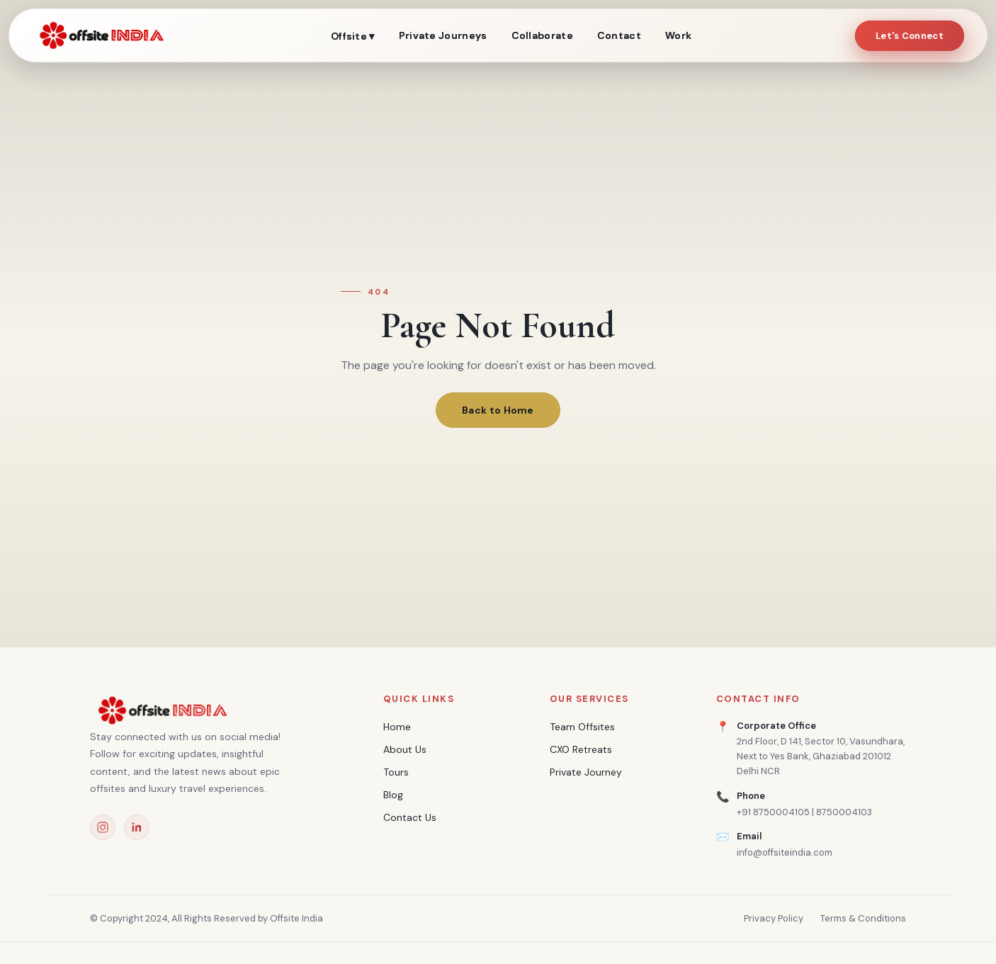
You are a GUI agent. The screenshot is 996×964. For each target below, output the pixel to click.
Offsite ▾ (353, 36)
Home (397, 726)
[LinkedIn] (136, 827)
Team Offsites (582, 726)
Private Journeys (443, 35)
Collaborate (542, 35)
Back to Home (498, 410)
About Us (404, 749)
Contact (619, 35)
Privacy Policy (773, 918)
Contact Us (409, 817)
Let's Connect (910, 36)
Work (678, 35)
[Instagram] (102, 827)
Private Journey (586, 772)
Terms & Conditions (863, 918)
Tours (396, 772)
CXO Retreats (581, 749)
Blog (393, 794)
